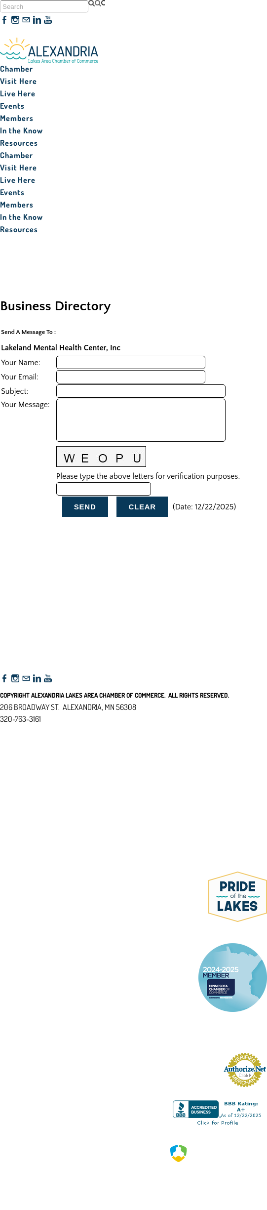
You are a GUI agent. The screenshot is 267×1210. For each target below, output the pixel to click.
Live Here (18, 93)
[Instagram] (15, 20)
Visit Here (18, 81)
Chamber (16, 69)
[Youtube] (48, 20)
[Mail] (26, 20)
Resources (19, 143)
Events (12, 106)
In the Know (21, 130)
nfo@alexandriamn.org (42, 731)
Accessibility (24, 767)
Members (17, 118)
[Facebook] (4, 20)
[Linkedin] (37, 20)
